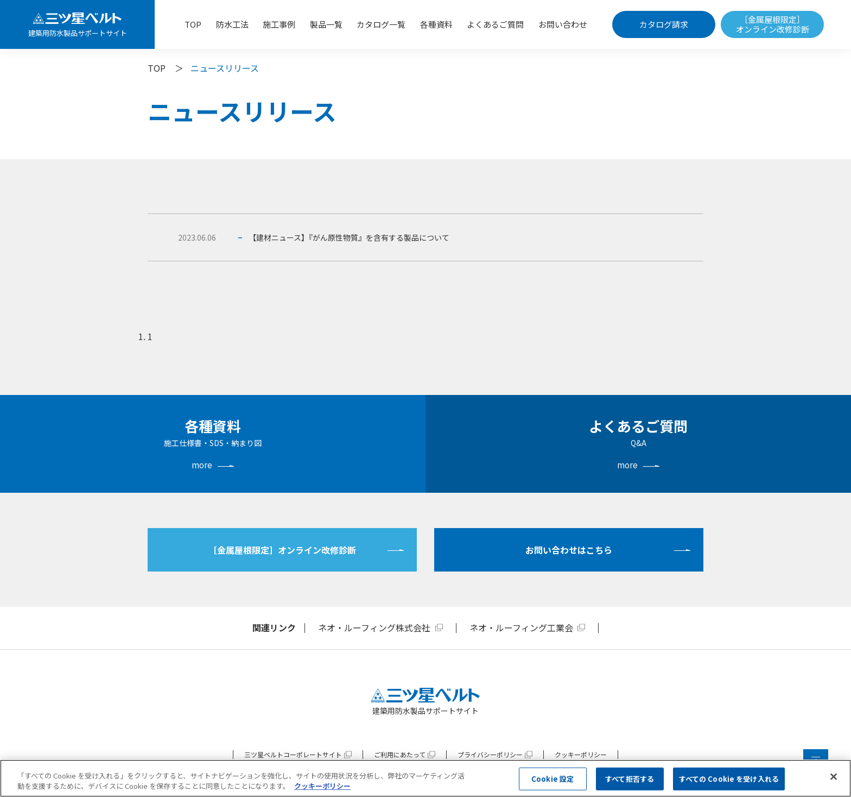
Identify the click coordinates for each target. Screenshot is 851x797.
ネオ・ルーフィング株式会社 (374, 627)
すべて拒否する (629, 779)
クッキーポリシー (581, 754)
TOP (193, 24)
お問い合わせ (562, 24)
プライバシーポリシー (490, 754)
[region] (425, 778)
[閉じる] (834, 777)
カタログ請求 (663, 24)
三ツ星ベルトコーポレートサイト (293, 754)
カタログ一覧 (381, 24)
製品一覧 (326, 24)
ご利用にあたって (400, 754)
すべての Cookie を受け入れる (729, 779)
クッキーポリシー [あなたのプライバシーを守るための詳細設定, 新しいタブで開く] (322, 786)
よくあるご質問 (495, 24)
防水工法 (232, 24)
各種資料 (436, 24)
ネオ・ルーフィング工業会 (521, 627)
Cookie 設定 (552, 779)
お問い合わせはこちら (568, 549)
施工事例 (279, 24)
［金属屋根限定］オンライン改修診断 (772, 24)
